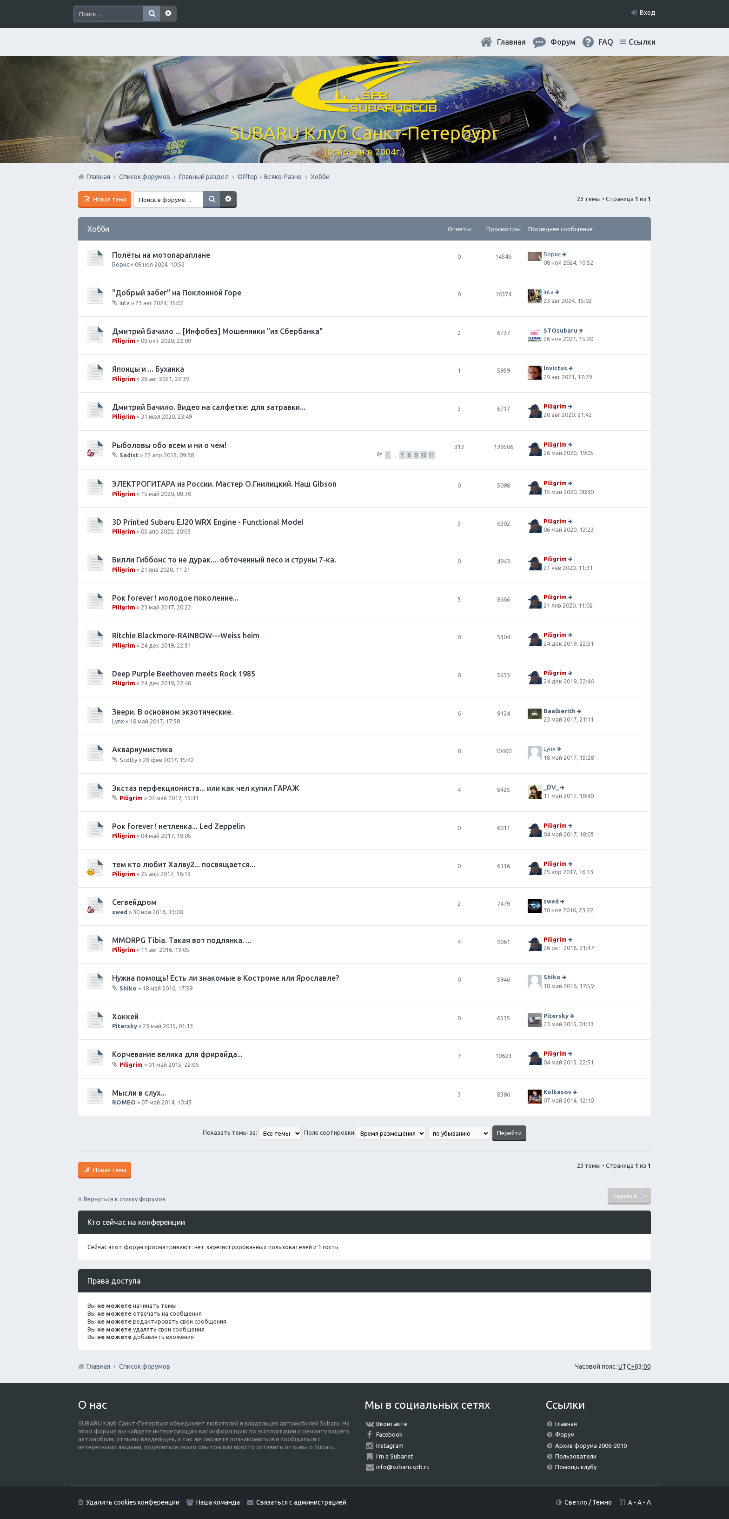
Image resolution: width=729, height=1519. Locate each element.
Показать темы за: (252, 1132)
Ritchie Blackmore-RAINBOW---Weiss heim (185, 635)
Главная (511, 42)
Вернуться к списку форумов (125, 1199)
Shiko (128, 988)
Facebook (389, 1434)
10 (423, 455)
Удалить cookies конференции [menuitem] (132, 1502)
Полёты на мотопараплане (161, 255)
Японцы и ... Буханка (148, 369)
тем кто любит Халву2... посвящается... (183, 864)
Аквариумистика (142, 749)
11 (431, 455)
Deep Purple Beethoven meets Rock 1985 (183, 673)
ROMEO (124, 1102)
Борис (120, 264)
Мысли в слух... (139, 1093)
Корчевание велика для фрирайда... (177, 1054)
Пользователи (575, 1456)
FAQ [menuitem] (605, 42)
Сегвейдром (134, 902)
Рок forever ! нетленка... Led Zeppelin (178, 826)
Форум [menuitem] (563, 42)
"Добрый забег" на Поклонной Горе (176, 292)
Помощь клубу (575, 1467)
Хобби (98, 229)
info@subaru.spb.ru (403, 1467)
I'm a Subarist (394, 1456)
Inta (124, 303)
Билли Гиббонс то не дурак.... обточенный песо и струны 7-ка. (224, 559)
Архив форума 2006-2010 (591, 1445)
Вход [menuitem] (648, 12)
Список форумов (144, 1366)
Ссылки (642, 42)
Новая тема (109, 199)
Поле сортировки (365, 1132)
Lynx (118, 721)
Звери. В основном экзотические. (172, 712)
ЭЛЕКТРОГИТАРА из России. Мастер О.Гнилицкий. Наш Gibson (224, 484)
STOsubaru (560, 330)
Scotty (128, 759)
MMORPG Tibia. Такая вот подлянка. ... (182, 940)
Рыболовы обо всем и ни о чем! (169, 445)
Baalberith (559, 711)
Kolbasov (557, 1092)
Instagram (390, 1445)
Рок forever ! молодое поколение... (175, 598)
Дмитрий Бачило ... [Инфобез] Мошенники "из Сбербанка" (217, 331)
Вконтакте (391, 1423)
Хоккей (125, 1016)
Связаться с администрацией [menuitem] (301, 1502)
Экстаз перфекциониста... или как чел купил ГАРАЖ (205, 788)
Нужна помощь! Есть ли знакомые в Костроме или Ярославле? (225, 978)
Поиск (151, 14)
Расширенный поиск (168, 14)
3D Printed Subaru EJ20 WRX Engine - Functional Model (208, 522)
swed (119, 912)
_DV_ (551, 787)
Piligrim (123, 340)
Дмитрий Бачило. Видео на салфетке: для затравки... (208, 407)
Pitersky (124, 1026)
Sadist (129, 455)
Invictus (555, 368)
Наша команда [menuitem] (218, 1502)
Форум (565, 1434)
